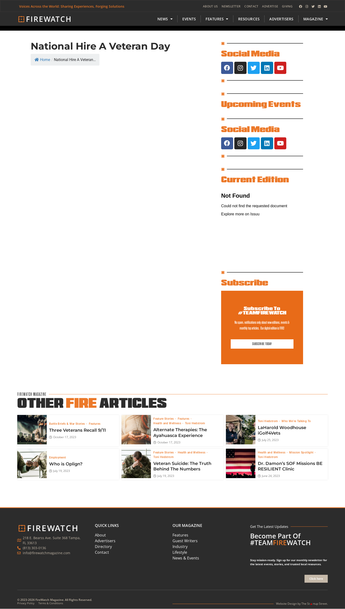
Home (42, 60)
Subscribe (244, 282)
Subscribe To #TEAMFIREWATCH (262, 311)
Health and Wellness (167, 423)
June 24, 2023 (269, 476)
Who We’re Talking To (296, 421)
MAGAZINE (315, 19)
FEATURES (217, 19)
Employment (57, 457)
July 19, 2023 (59, 470)
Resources (249, 19)
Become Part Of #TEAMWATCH (280, 539)
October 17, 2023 (62, 437)
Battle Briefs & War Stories (67, 424)
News (165, 19)
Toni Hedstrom (195, 423)
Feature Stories (164, 419)
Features (95, 424)
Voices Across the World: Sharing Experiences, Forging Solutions (72, 6)
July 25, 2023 (268, 440)
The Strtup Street (314, 604)
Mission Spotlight (301, 452)
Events (189, 19)
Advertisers (281, 19)
